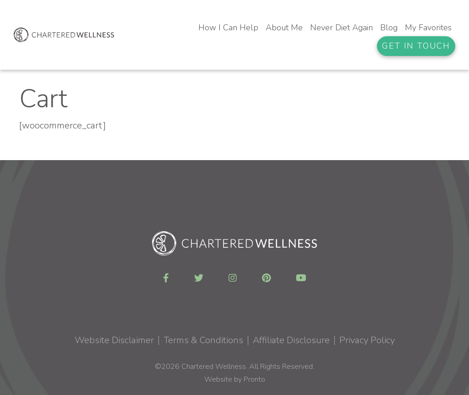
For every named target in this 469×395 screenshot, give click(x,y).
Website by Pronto (234, 379)
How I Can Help (228, 27)
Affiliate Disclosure (291, 340)
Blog (389, 27)
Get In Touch (416, 45)
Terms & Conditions (203, 340)
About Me (284, 27)
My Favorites (428, 27)
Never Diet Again (341, 27)
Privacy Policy (367, 340)
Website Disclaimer (114, 340)
